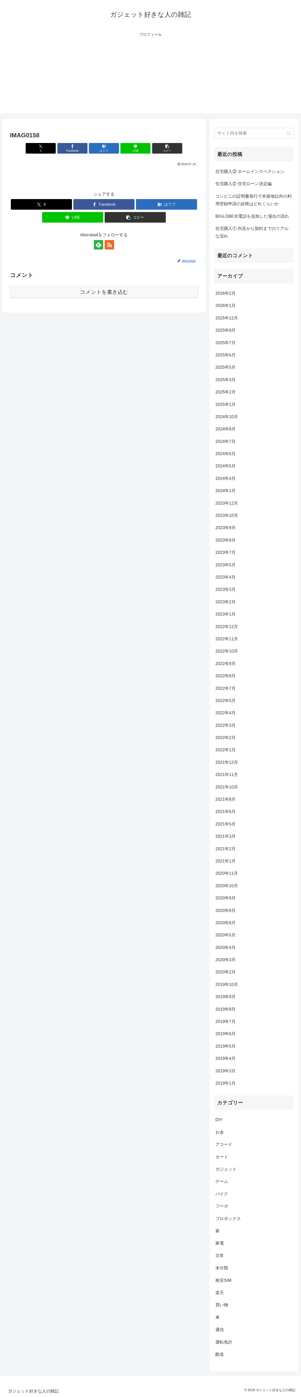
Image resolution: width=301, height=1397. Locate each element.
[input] (253, 133)
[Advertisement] (150, 80)
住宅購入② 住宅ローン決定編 (243, 183)
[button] (167, 148)
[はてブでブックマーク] (104, 148)
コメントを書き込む (104, 292)
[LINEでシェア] (135, 148)
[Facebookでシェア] (72, 148)
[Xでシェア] (41, 148)
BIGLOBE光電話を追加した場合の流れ (252, 216)
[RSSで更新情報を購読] (109, 244)
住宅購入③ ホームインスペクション (249, 171)
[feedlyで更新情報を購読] (98, 244)
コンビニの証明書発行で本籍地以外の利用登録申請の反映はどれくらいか (253, 200)
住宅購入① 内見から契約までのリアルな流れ (252, 232)
